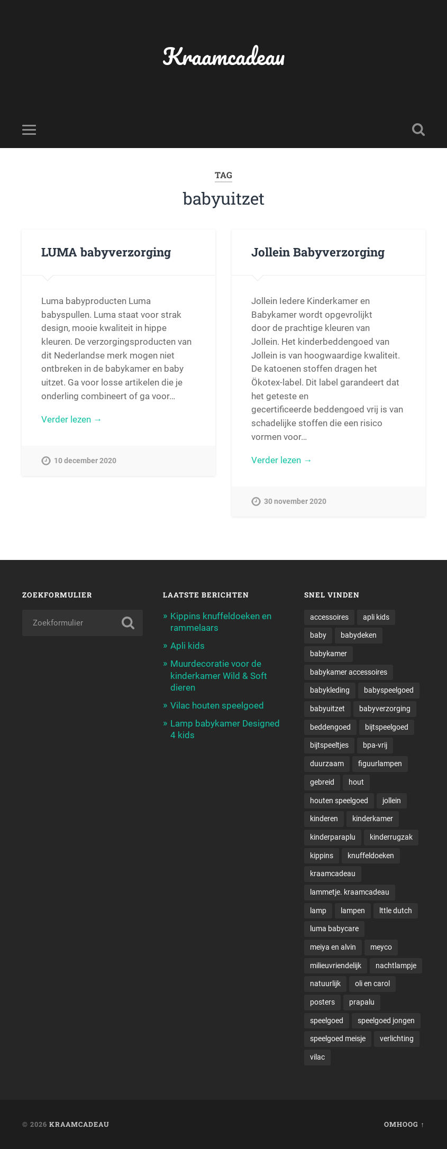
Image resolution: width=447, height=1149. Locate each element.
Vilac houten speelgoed (217, 705)
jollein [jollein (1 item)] (391, 800)
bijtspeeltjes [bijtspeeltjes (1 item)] (329, 745)
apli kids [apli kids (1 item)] (376, 617)
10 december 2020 (85, 460)
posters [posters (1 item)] (322, 1002)
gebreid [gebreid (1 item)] (322, 782)
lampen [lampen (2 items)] (353, 910)
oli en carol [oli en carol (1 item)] (372, 983)
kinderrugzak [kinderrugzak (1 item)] (391, 837)
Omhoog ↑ (404, 1124)
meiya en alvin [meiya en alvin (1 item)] (333, 947)
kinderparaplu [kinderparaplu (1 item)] (332, 837)
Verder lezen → (71, 419)
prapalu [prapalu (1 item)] (362, 1002)
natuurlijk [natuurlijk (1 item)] (325, 983)
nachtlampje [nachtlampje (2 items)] (396, 965)
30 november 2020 (295, 501)
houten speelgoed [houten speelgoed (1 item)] (339, 800)
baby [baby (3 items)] (318, 635)
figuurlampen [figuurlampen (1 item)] (380, 763)
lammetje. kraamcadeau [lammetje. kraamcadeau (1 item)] (349, 892)
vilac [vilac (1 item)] (317, 1057)
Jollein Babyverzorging (318, 252)
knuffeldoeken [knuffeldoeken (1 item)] (371, 855)
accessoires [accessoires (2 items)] (329, 617)
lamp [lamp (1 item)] (318, 910)
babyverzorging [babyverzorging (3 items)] (384, 708)
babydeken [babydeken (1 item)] (359, 635)
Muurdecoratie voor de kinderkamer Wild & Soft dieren (218, 675)
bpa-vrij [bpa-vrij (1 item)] (375, 745)
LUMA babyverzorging (106, 252)
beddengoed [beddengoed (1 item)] (330, 727)
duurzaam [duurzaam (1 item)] (327, 763)
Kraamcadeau (223, 56)
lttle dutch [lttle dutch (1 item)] (395, 910)
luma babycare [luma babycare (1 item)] (334, 928)
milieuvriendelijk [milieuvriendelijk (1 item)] (335, 965)
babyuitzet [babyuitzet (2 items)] (327, 708)
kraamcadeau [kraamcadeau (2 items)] (332, 873)
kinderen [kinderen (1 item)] (324, 818)
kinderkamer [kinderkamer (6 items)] (372, 818)
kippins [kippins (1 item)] (321, 855)
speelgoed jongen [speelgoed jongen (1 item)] (386, 1020)
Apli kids (187, 645)
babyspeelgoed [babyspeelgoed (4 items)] (389, 690)
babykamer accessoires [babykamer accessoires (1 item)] (348, 672)
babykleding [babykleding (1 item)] (330, 690)
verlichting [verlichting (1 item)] (397, 1038)
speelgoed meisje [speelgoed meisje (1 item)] (338, 1038)
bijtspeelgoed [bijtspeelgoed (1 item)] (386, 727)
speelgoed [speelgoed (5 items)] (326, 1020)
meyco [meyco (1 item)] (381, 947)
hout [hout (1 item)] (356, 782)
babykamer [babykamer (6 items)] (328, 653)
